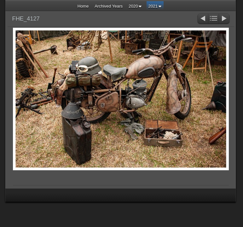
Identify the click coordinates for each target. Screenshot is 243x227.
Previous (202, 19)
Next (224, 19)
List (213, 19)
